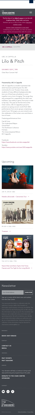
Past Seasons (7, 360)
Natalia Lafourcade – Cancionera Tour (14, 196)
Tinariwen (5, 231)
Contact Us (6, 346)
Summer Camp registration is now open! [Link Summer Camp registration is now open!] (17, 27)
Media (4, 348)
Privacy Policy (30, 412)
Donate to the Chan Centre (13, 376)
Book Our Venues (9, 336)
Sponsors (6, 378)
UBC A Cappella (7, 47)
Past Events (7, 358)
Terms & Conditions (22, 412)
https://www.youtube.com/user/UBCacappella (17, 147)
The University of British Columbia (13, 3)
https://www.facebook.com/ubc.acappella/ (16, 142)
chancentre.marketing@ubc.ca (10, 324)
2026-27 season (19, 18)
